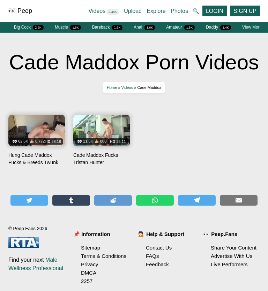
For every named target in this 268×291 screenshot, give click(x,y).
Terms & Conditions (103, 256)
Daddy (218, 27)
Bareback (107, 27)
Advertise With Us (231, 256)
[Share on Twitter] (29, 200)
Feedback (157, 264)
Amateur (180, 27)
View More (252, 27)
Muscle (68, 27)
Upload (133, 11)
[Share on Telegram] (197, 200)
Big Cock (29, 27)
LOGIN (214, 11)
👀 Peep (20, 10)
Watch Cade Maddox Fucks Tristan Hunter (101, 142)
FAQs (152, 256)
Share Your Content (233, 248)
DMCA (88, 273)
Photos (179, 11)
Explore (156, 11)
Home (112, 87)
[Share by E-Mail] (239, 200)
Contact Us (159, 248)
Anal (144, 27)
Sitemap (90, 248)
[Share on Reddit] (113, 200)
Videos (104, 11)
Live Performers (229, 264)
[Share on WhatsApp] (155, 200)
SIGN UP (244, 11)
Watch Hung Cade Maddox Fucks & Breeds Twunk (36, 142)
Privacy (89, 264)
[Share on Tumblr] (71, 200)
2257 (86, 281)
